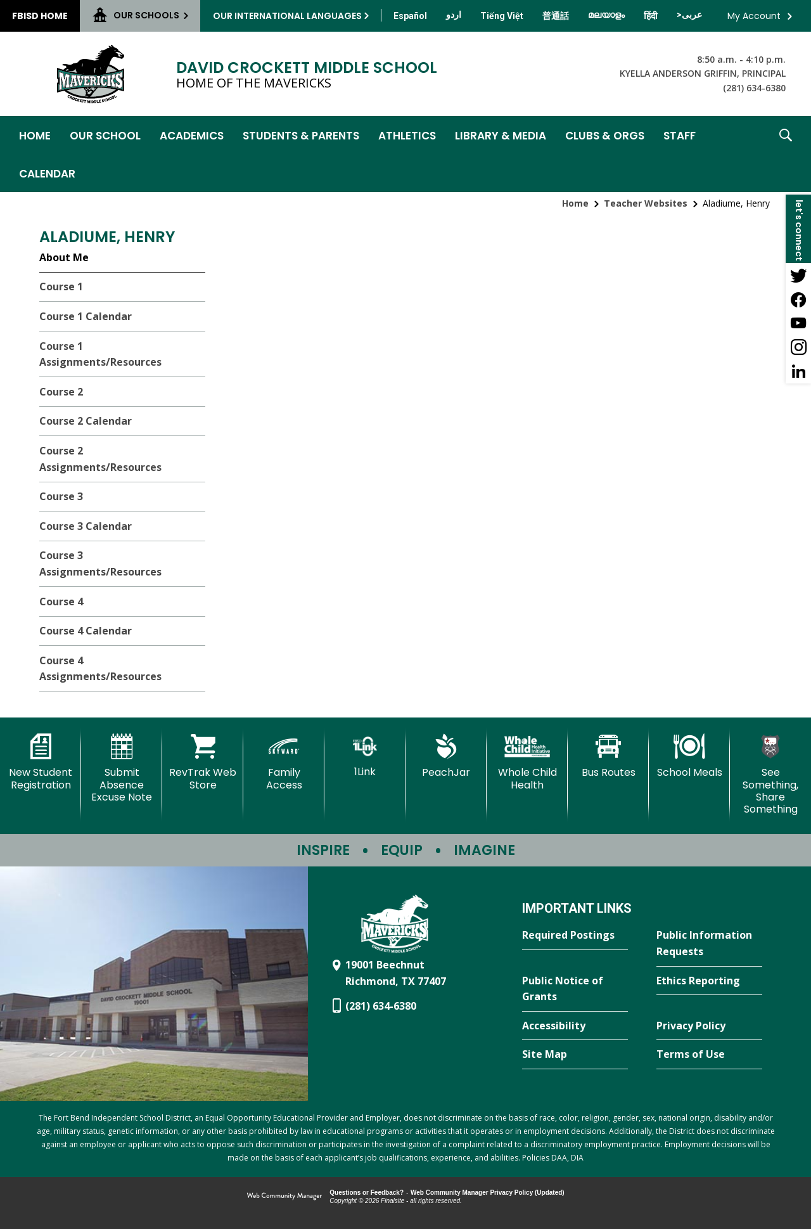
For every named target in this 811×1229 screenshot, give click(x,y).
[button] (785, 154)
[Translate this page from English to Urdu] (454, 14)
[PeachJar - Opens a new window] (446, 756)
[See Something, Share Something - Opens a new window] (770, 774)
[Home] (35, 135)
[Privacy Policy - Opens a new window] (709, 1026)
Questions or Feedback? (366, 1192)
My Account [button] (754, 16)
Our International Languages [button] (287, 16)
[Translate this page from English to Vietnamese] (502, 16)
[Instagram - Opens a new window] (798, 347)
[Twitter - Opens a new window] (798, 275)
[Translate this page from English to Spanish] (410, 16)
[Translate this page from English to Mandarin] (555, 16)
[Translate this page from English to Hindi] (650, 16)
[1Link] (365, 755)
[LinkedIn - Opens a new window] (798, 371)
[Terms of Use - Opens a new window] (709, 1054)
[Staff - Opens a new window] (679, 135)
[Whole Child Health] (527, 762)
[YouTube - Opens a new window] (798, 323)
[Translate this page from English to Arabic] (689, 14)
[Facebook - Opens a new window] (798, 299)
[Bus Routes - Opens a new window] (608, 756)
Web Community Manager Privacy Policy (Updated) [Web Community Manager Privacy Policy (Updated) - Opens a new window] (488, 1192)
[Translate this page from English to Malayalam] (606, 14)
